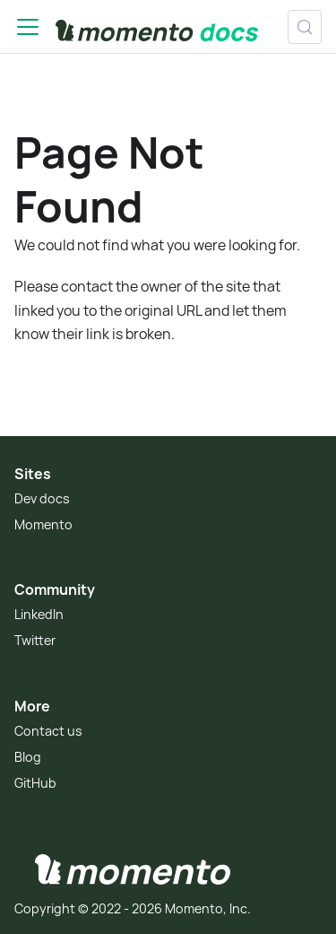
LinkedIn (39, 614)
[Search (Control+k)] (305, 27)
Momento (43, 524)
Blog (27, 756)
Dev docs (42, 498)
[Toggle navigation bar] (27, 26)
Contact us (48, 730)
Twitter (35, 640)
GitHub (35, 782)
